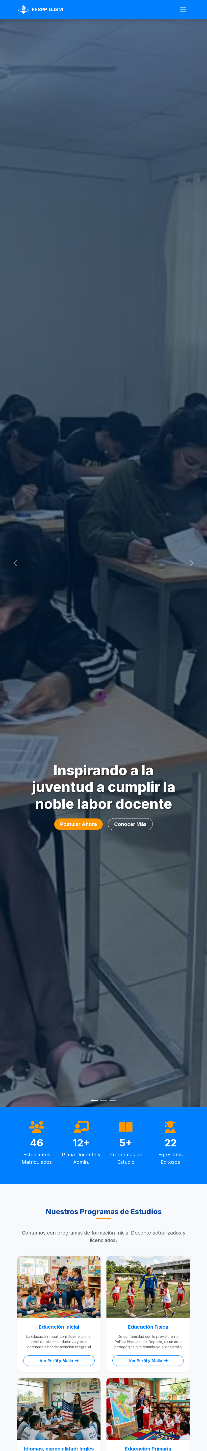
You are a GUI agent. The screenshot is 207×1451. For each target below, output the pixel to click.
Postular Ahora (78, 824)
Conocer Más (130, 824)
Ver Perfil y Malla (59, 1360)
